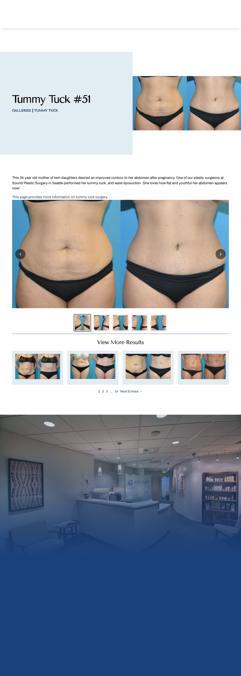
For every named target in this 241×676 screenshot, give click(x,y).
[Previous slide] (20, 237)
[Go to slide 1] (75, 307)
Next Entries (129, 378)
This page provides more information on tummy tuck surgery (59, 180)
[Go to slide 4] (143, 307)
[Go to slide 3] (120, 307)
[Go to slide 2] (98, 307)
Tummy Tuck (46, 93)
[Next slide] (221, 237)
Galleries (21, 93)
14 (116, 378)
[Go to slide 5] (165, 307)
